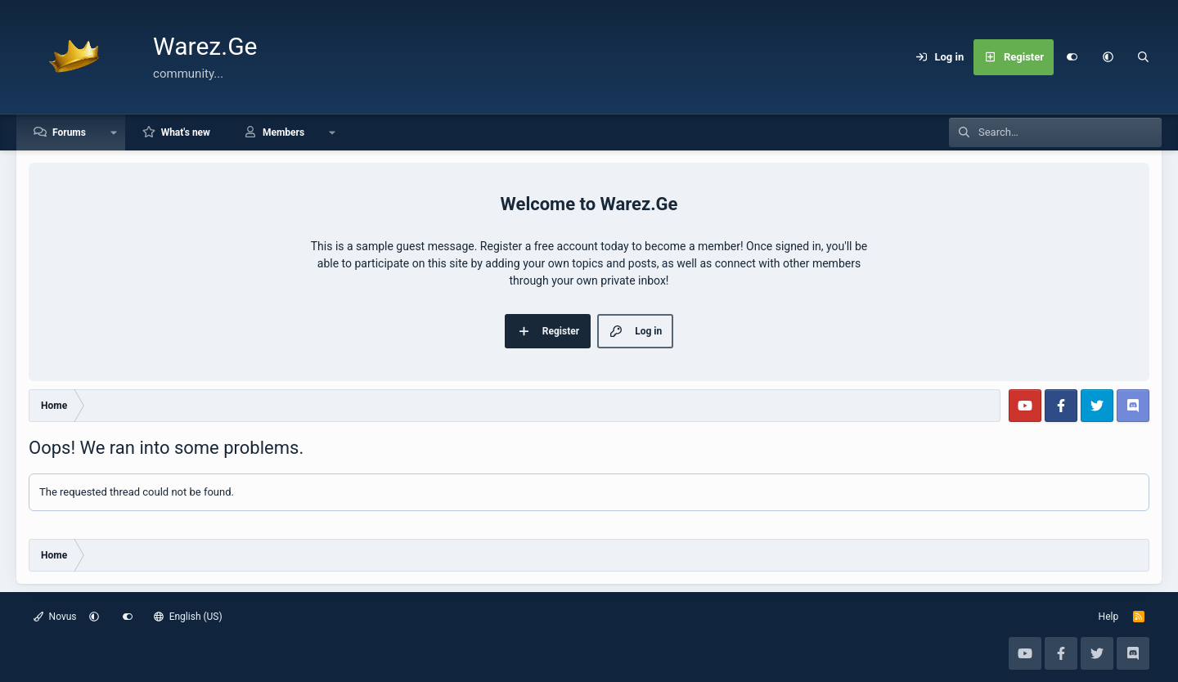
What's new (185, 132)
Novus (55, 616)
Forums (69, 132)
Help (1109, 616)
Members (283, 132)
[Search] (1144, 57)
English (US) (188, 616)
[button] (1108, 57)
